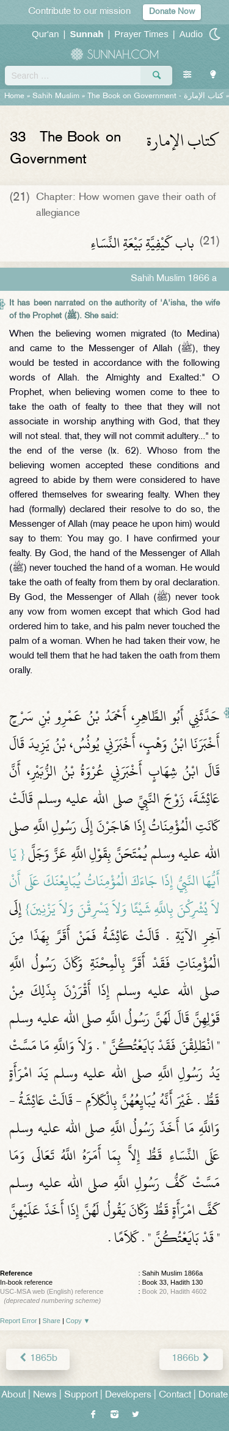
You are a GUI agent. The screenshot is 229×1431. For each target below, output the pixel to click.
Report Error (18, 1320)
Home (14, 96)
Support (81, 1395)
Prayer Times (141, 34)
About (13, 1395)
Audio (191, 34)
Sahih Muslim (55, 96)
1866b (191, 1358)
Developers (128, 1395)
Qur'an (45, 34)
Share (51, 1320)
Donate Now (172, 12)
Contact (175, 1395)
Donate (213, 1395)
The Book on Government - (155, 96)
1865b (37, 1358)
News (45, 1395)
